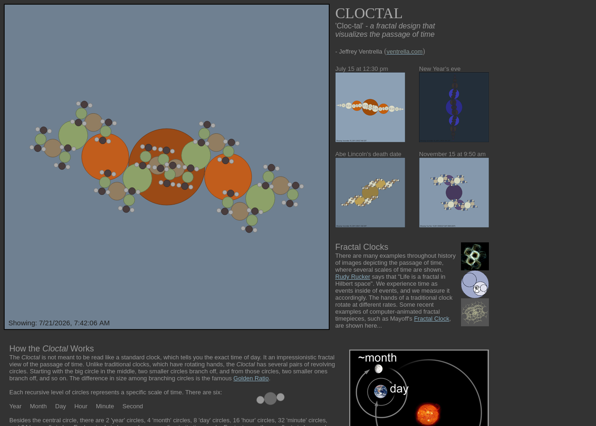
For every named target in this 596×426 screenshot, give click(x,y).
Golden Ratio (251, 378)
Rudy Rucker (352, 276)
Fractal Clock (431, 318)
